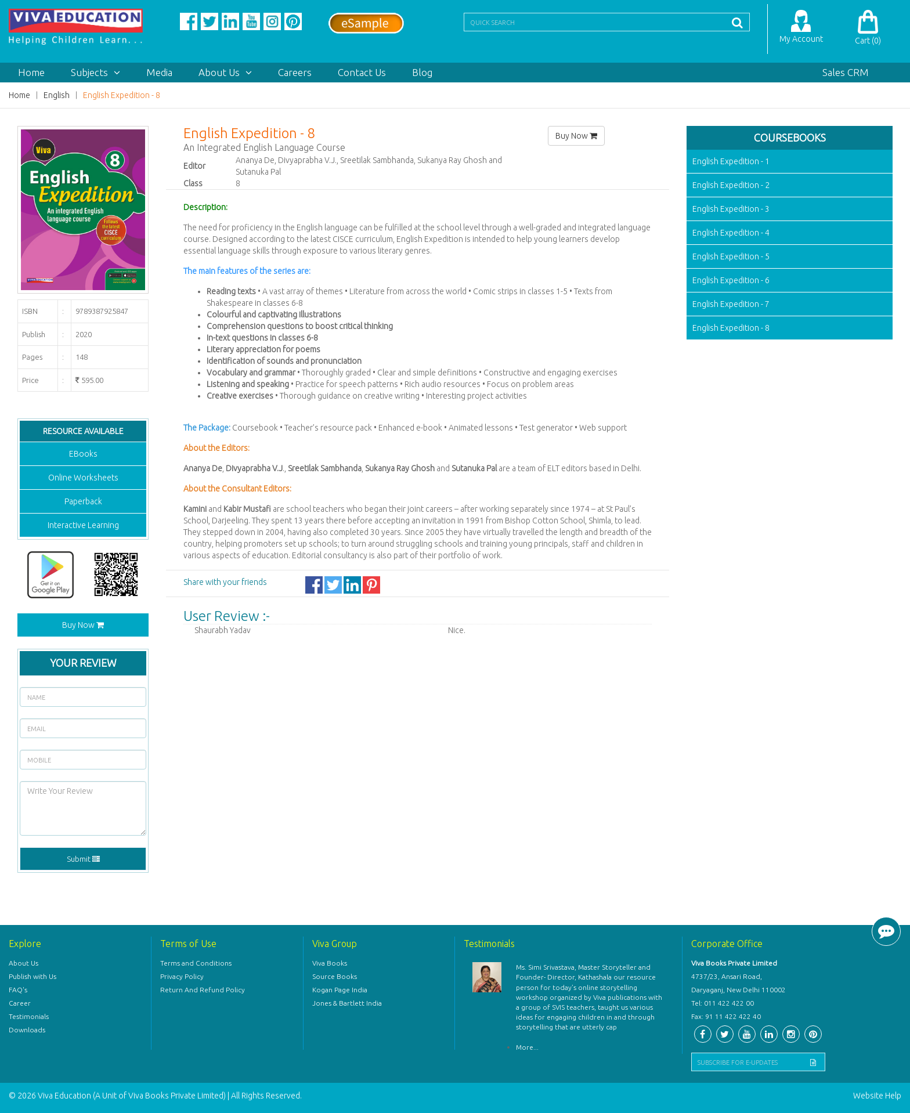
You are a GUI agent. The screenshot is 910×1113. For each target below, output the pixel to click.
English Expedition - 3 (731, 209)
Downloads (27, 1030)
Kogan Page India (339, 989)
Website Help (877, 1095)
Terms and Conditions (196, 963)
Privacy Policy (182, 976)
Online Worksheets (83, 477)
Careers (295, 72)
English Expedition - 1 (731, 161)
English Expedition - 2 (731, 185)
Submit (83, 859)
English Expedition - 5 (731, 256)
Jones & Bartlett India (347, 1003)
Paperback (83, 501)
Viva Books (329, 963)
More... (527, 1047)
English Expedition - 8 (121, 95)
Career (20, 1003)
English (57, 95)
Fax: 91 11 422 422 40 (726, 1016)
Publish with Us (32, 976)
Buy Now (83, 625)
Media (159, 72)
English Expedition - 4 (731, 232)
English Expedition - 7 (731, 304)
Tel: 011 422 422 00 (722, 1003)
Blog (422, 72)
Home (31, 72)
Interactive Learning (83, 525)
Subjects (95, 72)
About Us (225, 72)
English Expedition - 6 (731, 280)
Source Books (334, 976)
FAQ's (18, 989)
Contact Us (362, 72)
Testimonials (29, 1016)
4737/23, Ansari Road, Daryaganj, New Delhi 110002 (738, 983)
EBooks (83, 453)
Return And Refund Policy (202, 989)
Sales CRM (845, 72)
